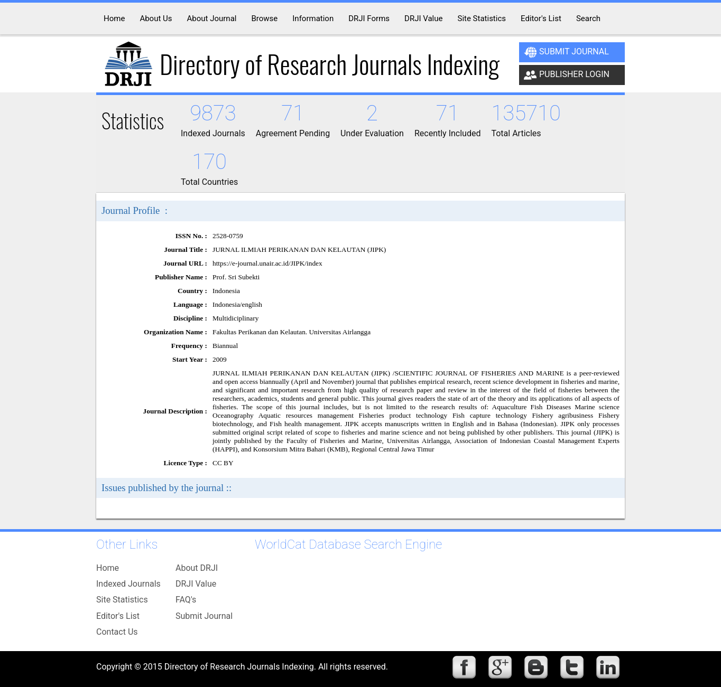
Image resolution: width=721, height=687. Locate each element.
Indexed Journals (128, 584)
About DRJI (196, 568)
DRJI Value (195, 584)
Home (107, 568)
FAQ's (185, 600)
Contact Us (117, 632)
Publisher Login (566, 75)
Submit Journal (566, 52)
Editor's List (118, 616)
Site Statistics (122, 600)
